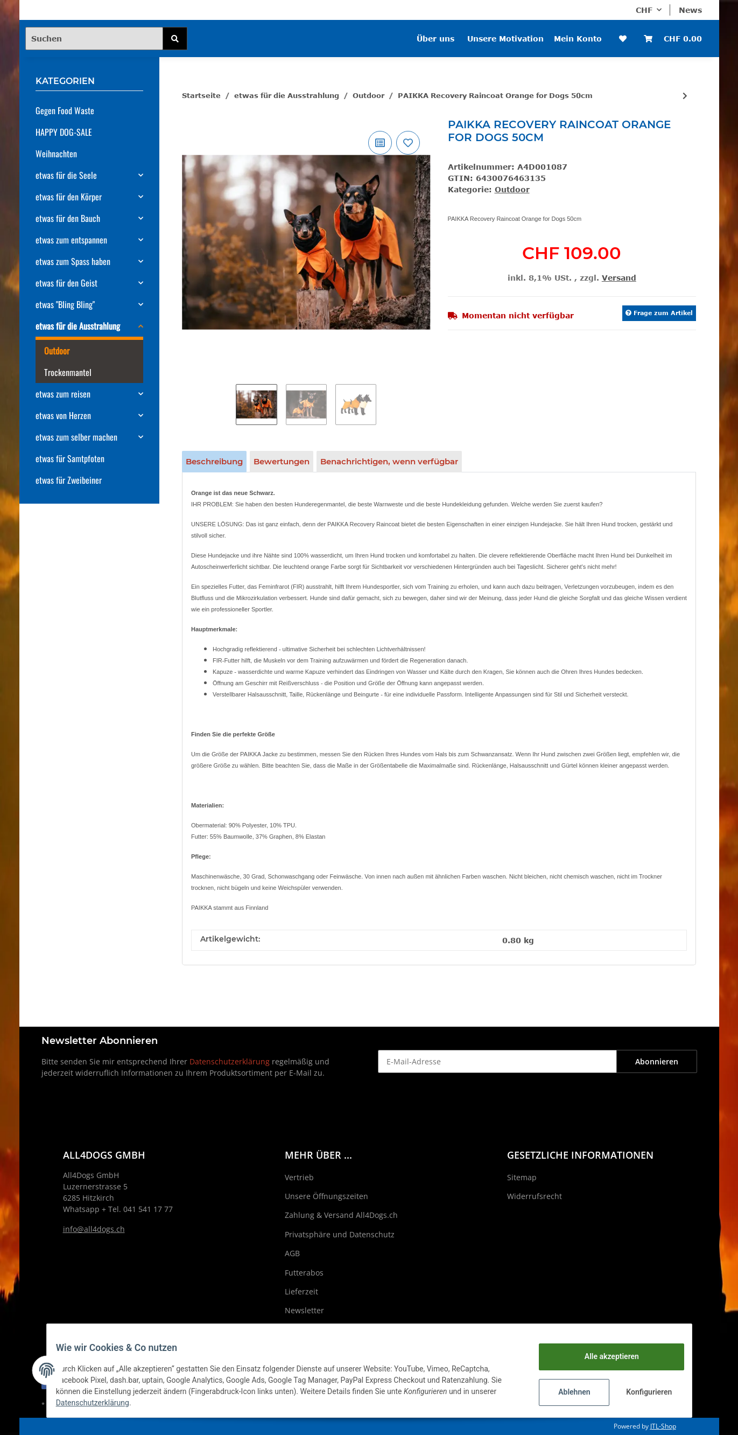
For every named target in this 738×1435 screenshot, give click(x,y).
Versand (619, 277)
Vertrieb (299, 1177)
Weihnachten (56, 153)
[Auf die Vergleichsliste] (380, 143)
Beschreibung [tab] (214, 461)
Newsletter (304, 1310)
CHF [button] (644, 10)
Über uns (435, 38)
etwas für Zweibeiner (69, 479)
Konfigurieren (642, 1392)
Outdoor (512, 189)
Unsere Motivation (505, 38)
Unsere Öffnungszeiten (326, 1196)
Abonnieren (656, 1061)
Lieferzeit (301, 1291)
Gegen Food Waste (65, 110)
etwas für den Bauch (68, 218)
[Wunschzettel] (622, 38)
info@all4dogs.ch (94, 1229)
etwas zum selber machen (76, 436)
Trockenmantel (68, 372)
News (690, 10)
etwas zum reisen (63, 393)
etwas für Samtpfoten (70, 458)
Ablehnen (566, 1392)
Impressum (305, 1330)
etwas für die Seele (66, 175)
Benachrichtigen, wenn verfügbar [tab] (389, 461)
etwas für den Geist (66, 282)
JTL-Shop (663, 1426)
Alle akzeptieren (604, 1356)
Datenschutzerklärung (229, 1061)
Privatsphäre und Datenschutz (340, 1234)
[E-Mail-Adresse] (497, 1061)
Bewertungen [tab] (282, 461)
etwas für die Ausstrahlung (78, 325)
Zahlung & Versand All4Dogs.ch (341, 1215)
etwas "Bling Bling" (65, 304)
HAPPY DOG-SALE (64, 132)
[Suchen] (94, 38)
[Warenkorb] (673, 38)
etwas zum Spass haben (73, 261)
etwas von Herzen (63, 415)
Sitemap (522, 1177)
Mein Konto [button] (578, 38)
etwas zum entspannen (71, 239)
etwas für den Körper (69, 196)
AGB (292, 1253)
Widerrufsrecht (534, 1196)
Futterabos (304, 1272)
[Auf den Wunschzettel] (408, 143)
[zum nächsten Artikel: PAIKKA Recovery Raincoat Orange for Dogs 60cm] (685, 95)
